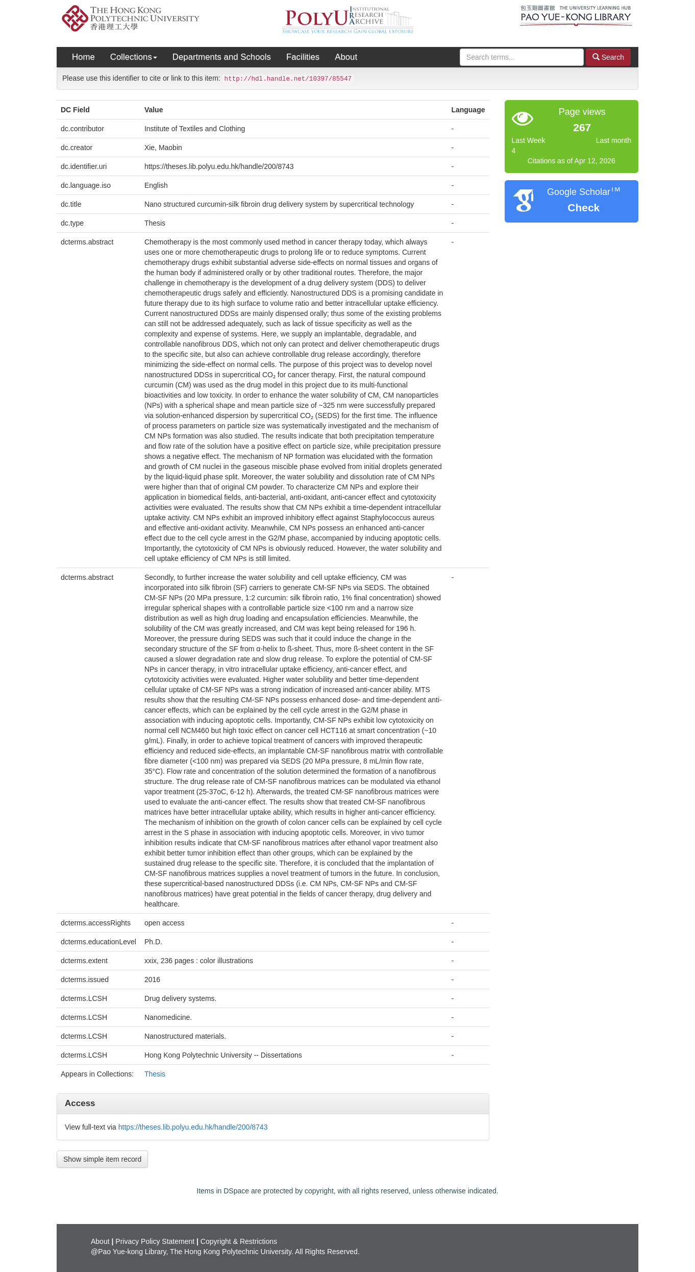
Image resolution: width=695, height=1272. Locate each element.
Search (608, 57)
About (346, 57)
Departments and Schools (221, 57)
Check (583, 207)
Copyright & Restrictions (239, 1241)
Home (83, 57)
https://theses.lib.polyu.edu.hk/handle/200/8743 (193, 1127)
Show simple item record (102, 1159)
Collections (133, 57)
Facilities (302, 57)
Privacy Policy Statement (154, 1241)
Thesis (154, 1074)
